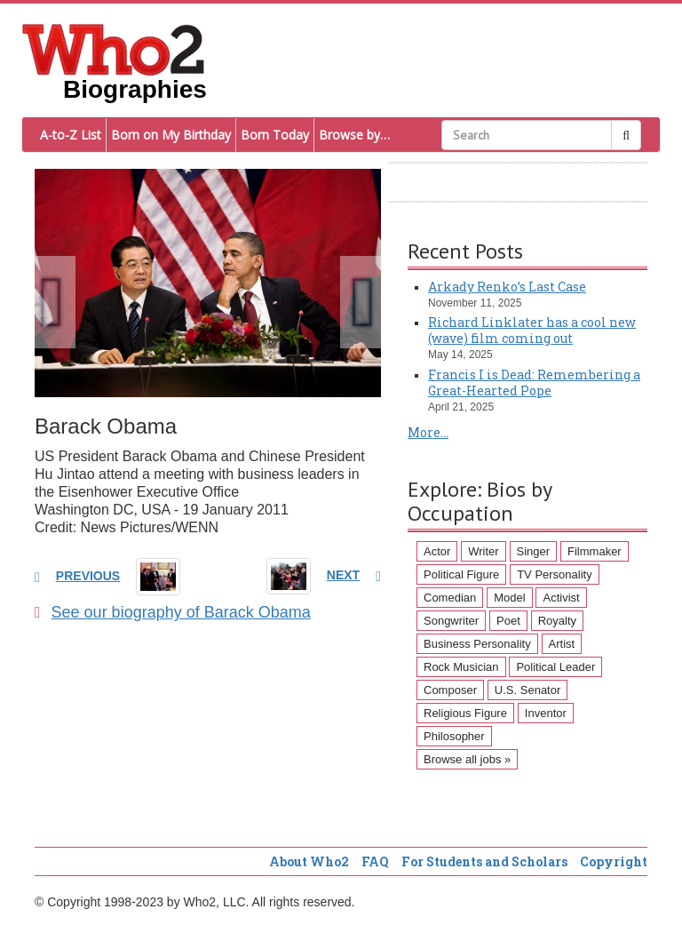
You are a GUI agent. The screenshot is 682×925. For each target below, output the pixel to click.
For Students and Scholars (484, 861)
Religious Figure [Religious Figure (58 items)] (465, 713)
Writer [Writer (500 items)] (483, 551)
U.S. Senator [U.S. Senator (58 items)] (527, 690)
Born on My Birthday (171, 134)
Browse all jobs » (467, 759)
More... (428, 432)
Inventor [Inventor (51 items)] (546, 713)
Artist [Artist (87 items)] (562, 643)
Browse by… (354, 134)
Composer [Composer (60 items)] (450, 690)
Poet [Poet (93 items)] (508, 620)
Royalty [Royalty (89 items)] (557, 620)
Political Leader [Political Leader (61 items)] (555, 667)
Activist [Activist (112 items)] (561, 597)
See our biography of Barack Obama (173, 612)
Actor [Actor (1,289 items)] (437, 551)
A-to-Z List (70, 134)
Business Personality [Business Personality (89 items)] (477, 643)
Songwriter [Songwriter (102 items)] (451, 620)
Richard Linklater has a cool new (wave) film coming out (532, 330)
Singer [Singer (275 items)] (534, 551)
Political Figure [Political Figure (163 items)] (461, 574)
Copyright (613, 861)
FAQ (375, 861)
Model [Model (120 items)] (509, 597)
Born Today (275, 134)
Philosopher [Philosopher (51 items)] (454, 736)
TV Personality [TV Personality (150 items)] (554, 574)
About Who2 (309, 861)
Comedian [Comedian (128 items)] (450, 597)
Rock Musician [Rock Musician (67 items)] (461, 667)
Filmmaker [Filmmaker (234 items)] (594, 551)
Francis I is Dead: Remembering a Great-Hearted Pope (534, 382)
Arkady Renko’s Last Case (507, 286)
